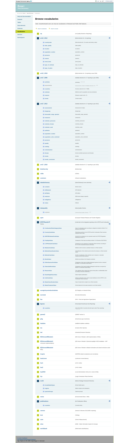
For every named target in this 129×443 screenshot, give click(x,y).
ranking (47, 146)
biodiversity (44, 169)
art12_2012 (43, 38)
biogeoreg (47, 111)
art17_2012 (43, 103)
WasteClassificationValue (51, 282)
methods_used (49, 127)
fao (41, 299)
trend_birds (48, 61)
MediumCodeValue (50, 247)
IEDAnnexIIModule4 (46, 347)
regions (47, 388)
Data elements (21, 25)
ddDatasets (48, 190)
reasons (47, 95)
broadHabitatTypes (50, 385)
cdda (42, 173)
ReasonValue (48, 270)
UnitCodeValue (49, 278)
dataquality (44, 208)
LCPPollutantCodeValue (51, 243)
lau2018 (42, 372)
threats (47, 153)
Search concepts (54, 28)
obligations (48, 199)
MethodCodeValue (49, 255)
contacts (47, 186)
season (47, 58)
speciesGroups (49, 391)
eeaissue (47, 196)
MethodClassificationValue (52, 251)
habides (42, 323)
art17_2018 (43, 164)
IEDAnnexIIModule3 (46, 341)
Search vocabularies (42, 28)
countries (47, 89)
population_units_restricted (52, 137)
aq (41, 33)
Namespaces (21, 37)
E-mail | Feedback (22, 438)
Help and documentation (24, 16)
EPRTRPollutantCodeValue (52, 236)
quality (47, 143)
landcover (43, 358)
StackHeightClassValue (51, 274)
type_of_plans (48, 68)
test (41, 415)
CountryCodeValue (50, 232)
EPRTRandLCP (45, 222)
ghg (41, 319)
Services (19, 34)
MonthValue (48, 259)
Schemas (20, 28)
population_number (50, 52)
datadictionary (45, 182)
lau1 (41, 363)
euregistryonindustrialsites (49, 290)
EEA (24, 1)
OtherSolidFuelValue (50, 266)
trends (46, 98)
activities (47, 82)
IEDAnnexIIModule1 (46, 337)
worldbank (43, 428)
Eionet (24, 13)
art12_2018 (43, 73)
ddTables (47, 193)
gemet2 (42, 314)
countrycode (48, 42)
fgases (42, 304)
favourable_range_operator (52, 114)
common (43, 178)
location (47, 48)
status (46, 203)
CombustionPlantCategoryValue (53, 228)
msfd (42, 381)
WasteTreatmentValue (50, 285)
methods (47, 92)
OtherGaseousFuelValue (51, 262)
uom (41, 419)
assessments (48, 108)
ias (41, 328)
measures (47, 117)
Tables (19, 22)
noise (42, 396)
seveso (42, 410)
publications (44, 401)
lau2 (41, 367)
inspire (42, 354)
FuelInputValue (49, 240)
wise (41, 424)
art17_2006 (43, 77)
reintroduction (48, 149)
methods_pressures (50, 120)
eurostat (43, 295)
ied (41, 332)
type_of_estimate (49, 65)
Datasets (19, 19)
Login (98, 1)
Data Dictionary (30, 13)
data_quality (48, 45)
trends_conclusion (50, 159)
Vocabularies (21, 31)
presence (47, 55)
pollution (47, 130)
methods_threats (49, 124)
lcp (41, 376)
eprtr (41, 217)
